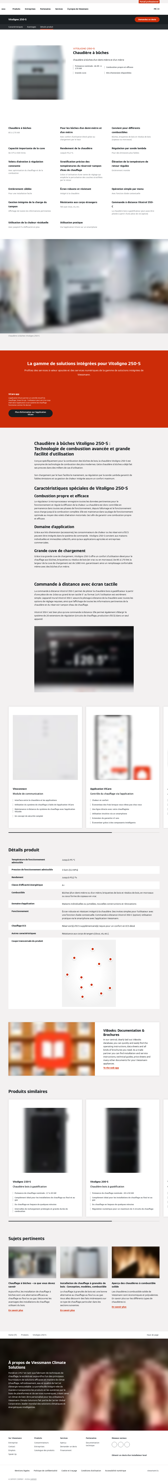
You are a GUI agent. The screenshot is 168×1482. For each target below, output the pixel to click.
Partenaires (45, 9)
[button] (153, 1335)
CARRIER (33, 1479)
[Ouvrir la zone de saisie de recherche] (149, 9)
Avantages (31, 27)
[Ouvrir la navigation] (3, 9)
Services (59, 9)
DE (158, 9)
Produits (16, 9)
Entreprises (30, 9)
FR (155, 9)
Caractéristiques (15, 27)
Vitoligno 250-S (39, 1335)
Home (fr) (12, 1335)
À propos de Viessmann (77, 9)
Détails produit (46, 27)
